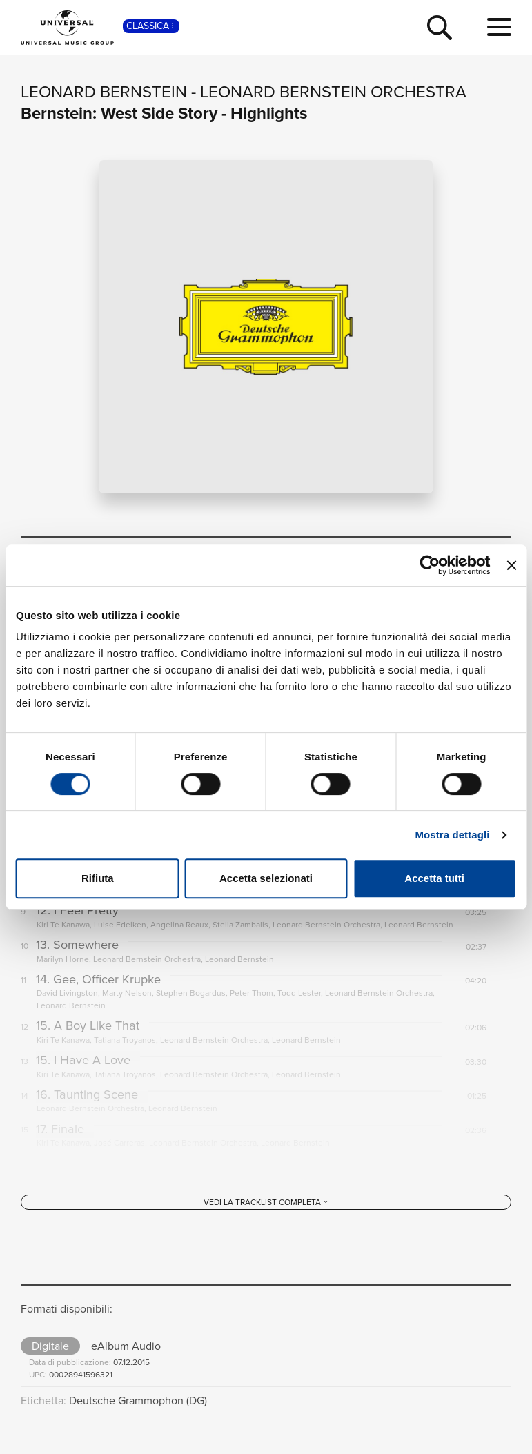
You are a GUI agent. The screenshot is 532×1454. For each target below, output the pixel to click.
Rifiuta (97, 878)
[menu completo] (499, 28)
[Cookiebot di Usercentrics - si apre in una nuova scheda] (430, 565)
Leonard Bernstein (104, 91)
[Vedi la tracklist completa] (266, 1211)
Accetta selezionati (266, 878)
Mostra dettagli (452, 835)
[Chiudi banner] (511, 565)
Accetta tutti (434, 878)
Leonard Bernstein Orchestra (333, 91)
